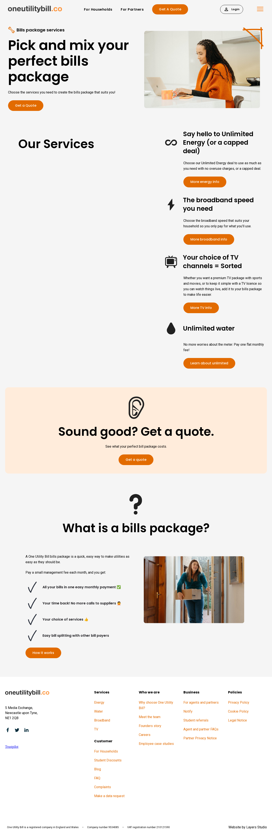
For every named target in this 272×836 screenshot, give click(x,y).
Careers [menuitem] (144, 735)
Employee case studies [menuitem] (156, 744)
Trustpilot (11, 746)
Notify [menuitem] (188, 711)
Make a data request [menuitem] (109, 796)
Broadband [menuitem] (102, 720)
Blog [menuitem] (97, 769)
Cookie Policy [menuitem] (238, 711)
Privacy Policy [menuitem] (238, 702)
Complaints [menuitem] (102, 787)
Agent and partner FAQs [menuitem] (200, 729)
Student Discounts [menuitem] (108, 760)
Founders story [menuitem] (150, 726)
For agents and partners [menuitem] (201, 702)
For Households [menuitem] (98, 9)
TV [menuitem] (96, 729)
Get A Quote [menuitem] (170, 9)
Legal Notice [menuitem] (237, 720)
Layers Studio (256, 827)
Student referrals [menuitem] (195, 720)
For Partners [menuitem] (132, 9)
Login (231, 9)
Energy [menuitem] (99, 702)
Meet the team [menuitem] (149, 717)
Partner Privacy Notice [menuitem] (200, 738)
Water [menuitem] (98, 711)
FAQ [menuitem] (97, 778)
